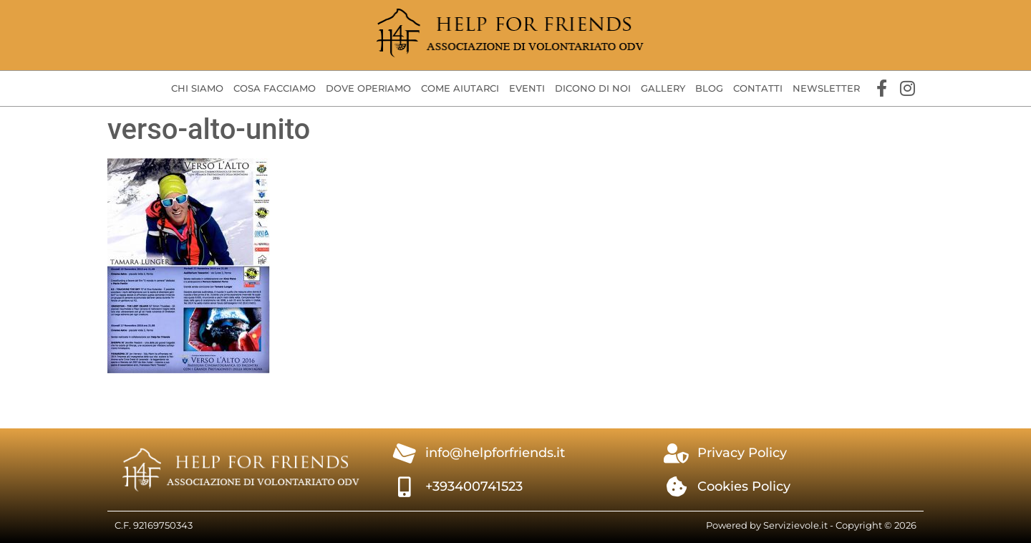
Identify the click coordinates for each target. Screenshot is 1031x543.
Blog (709, 88)
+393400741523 (474, 486)
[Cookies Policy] (677, 487)
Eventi (527, 88)
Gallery (663, 88)
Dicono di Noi (593, 88)
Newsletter (826, 88)
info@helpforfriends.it (495, 453)
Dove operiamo (368, 88)
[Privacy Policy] (677, 453)
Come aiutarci (460, 88)
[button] (197, 89)
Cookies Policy (743, 486)
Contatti (758, 88)
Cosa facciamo (274, 88)
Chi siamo (197, 88)
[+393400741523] (405, 487)
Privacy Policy (742, 453)
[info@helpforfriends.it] (405, 453)
